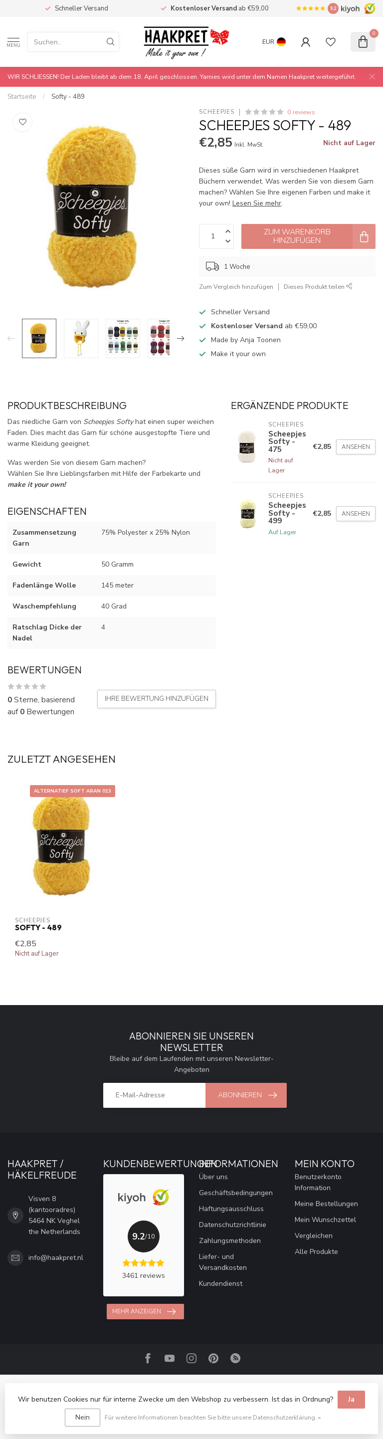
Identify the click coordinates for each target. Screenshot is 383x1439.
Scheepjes (216, 112)
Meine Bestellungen (326, 1204)
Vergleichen (314, 1235)
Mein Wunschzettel (325, 1220)
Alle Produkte (316, 1251)
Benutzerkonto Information (318, 1182)
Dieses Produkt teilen (318, 286)
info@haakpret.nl (55, 1257)
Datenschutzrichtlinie (232, 1225)
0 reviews (301, 112)
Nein (82, 1417)
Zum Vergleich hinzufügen (236, 286)
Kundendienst (220, 1283)
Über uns (213, 1177)
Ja (351, 1399)
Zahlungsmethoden (230, 1240)
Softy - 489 (68, 96)
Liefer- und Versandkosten (223, 1262)
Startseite (21, 96)
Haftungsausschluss (231, 1209)
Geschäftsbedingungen (236, 1193)
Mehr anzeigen (144, 1311)
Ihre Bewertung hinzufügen (156, 698)
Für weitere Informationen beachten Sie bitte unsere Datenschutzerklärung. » (213, 1417)
